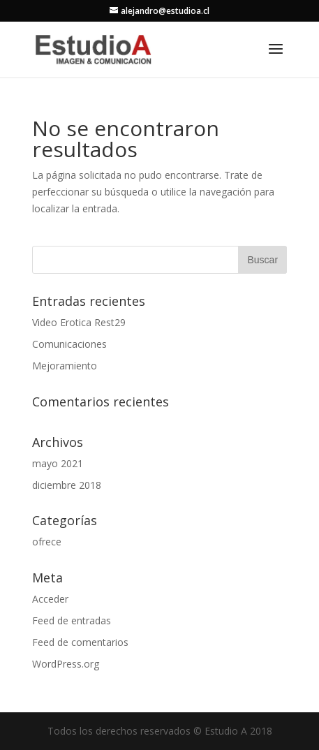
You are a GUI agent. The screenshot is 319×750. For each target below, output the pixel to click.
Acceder (50, 598)
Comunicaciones (69, 344)
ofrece (46, 541)
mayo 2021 (57, 463)
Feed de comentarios (80, 642)
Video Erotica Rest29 (79, 322)
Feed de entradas (71, 620)
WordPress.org (65, 663)
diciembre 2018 (66, 485)
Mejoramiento (64, 365)
